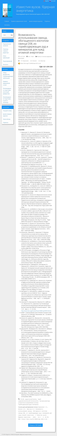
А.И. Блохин (33, 61)
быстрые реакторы (45, 401)
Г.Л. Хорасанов (24, 61)
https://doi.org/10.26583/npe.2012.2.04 (30, 63)
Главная (6, 21)
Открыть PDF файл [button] (35, 425)
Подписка (47, 21)
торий (39, 399)
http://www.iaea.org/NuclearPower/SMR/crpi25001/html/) (36, 311)
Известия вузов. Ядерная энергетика (35, 8)
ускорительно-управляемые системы (28, 402)
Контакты (7, 25)
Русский (52, 1)
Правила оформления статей (19, 21)
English (46, 1)
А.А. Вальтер (41, 61)
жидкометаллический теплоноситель (28, 401)
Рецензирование (7, 61)
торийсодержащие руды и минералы (28, 404)
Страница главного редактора (6, 50)
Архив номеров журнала (35, 21)
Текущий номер (7, 110)
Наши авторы (6, 119)
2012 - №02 (30, 56)
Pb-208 (22, 399)
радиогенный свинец (31, 399)
